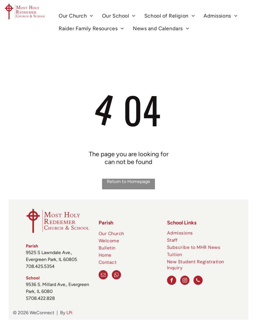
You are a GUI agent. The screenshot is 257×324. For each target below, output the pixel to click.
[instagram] (184, 281)
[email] (103, 275)
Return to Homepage (128, 181)
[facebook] (171, 281)
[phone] (198, 281)
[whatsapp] (116, 275)
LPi (69, 312)
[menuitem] (76, 16)
